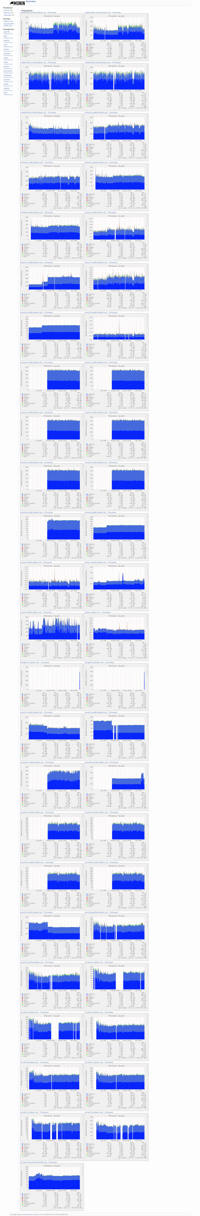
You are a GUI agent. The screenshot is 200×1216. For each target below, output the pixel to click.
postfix (6, 67)
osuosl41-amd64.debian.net (31, 812)
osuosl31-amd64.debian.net (31, 762)
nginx (6, 58)
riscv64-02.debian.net (29, 1012)
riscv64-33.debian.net (29, 1112)
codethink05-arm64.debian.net (33, 112)
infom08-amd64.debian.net (31, 212)
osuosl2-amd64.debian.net (96, 712)
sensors (7, 80)
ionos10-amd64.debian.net (31, 262)
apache (7, 32)
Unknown (7, 15)
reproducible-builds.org (9, 25)
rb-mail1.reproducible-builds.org (33, 1162)
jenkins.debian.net (92, 612)
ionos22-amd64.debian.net (31, 412)
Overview (31, 1)
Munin (31, 1214)
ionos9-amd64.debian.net (30, 612)
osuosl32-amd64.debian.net (96, 762)
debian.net (8, 21)
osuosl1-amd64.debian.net (31, 712)
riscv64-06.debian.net (29, 1062)
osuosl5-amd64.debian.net (31, 912)
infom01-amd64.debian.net (96, 112)
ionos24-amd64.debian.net (31, 462)
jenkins (6, 40)
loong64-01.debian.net (29, 662)
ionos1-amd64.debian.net (95, 212)
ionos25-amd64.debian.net (96, 462)
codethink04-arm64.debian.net (97, 62)
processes (8, 71)
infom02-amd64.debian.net (31, 162)
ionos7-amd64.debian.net (95, 562)
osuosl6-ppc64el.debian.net (96, 912)
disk (5, 36)
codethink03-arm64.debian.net (33, 62)
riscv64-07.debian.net (94, 1062)
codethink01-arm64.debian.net (33, 12)
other (6, 62)
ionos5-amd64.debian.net (30, 562)
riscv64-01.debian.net (94, 962)
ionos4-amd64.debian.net (95, 512)
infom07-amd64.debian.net (96, 162)
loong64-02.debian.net (94, 662)
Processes (52, 12)
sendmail (7, 75)
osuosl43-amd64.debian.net (31, 862)
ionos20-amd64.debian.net (31, 362)
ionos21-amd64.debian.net (96, 362)
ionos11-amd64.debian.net (96, 262)
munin (6, 49)
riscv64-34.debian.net (94, 1112)
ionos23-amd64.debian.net (96, 412)
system (7, 88)
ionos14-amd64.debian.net (31, 312)
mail (5, 45)
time (5, 93)
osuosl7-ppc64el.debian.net (31, 962)
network (7, 53)
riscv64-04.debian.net (94, 1012)
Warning (7, 13)
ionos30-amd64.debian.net (31, 512)
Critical (6, 10)
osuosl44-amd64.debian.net (96, 862)
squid (6, 84)
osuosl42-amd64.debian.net (96, 812)
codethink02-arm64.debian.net (97, 12)
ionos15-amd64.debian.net (96, 312)
